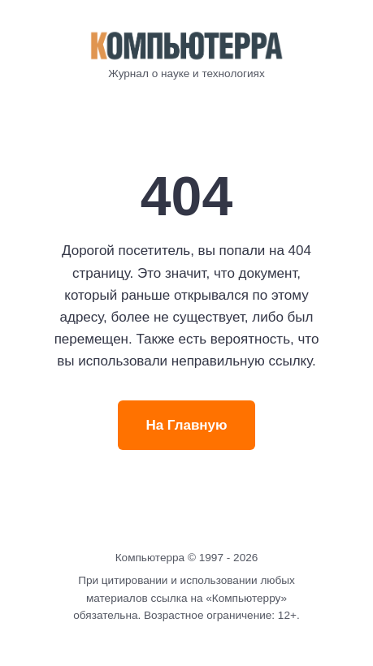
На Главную (186, 425)
